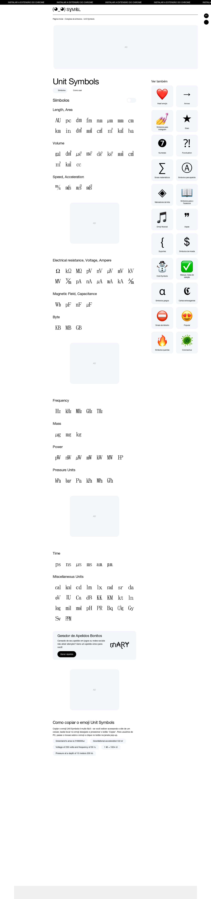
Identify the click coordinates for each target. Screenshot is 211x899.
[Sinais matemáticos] (162, 170)
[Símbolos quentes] (162, 342)
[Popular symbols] (187, 318)
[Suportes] (162, 244)
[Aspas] (187, 219)
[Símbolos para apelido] (187, 170)
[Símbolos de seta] (187, 96)
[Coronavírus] (187, 342)
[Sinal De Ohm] (58, 271)
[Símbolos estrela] (187, 121)
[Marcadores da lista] (162, 195)
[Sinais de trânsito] (162, 318)
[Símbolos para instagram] (162, 121)
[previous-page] (58, 19)
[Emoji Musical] (162, 219)
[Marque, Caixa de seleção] (187, 268)
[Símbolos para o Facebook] (187, 195)
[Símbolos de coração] (162, 96)
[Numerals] (162, 145)
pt (206, 16)
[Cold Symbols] (162, 268)
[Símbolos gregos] (162, 293)
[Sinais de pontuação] (187, 145)
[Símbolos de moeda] (187, 244)
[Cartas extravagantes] (187, 293)
